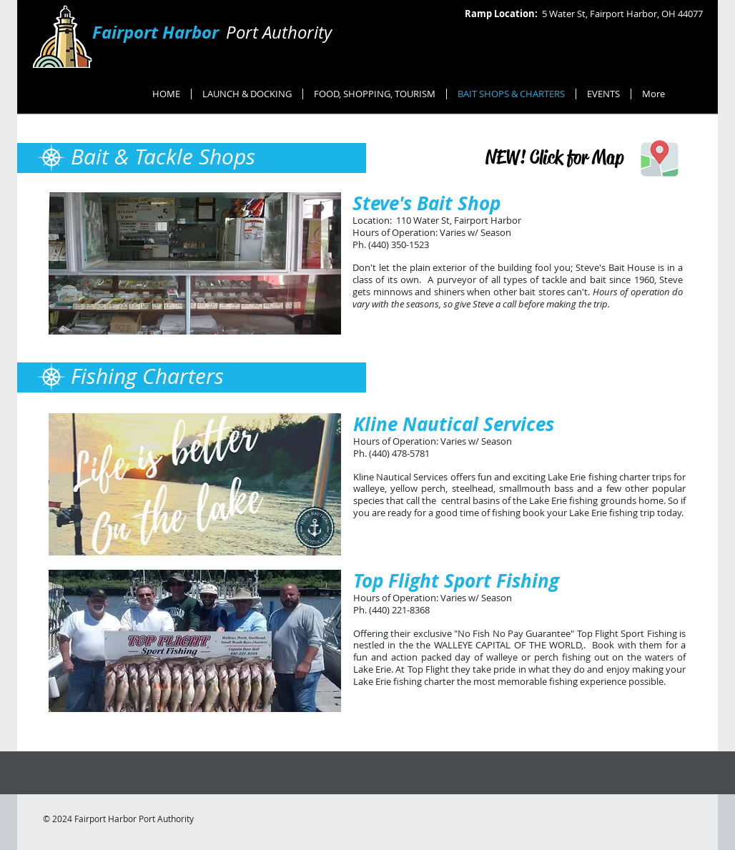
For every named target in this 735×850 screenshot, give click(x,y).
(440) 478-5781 (399, 453)
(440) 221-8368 (399, 609)
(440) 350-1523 (398, 244)
